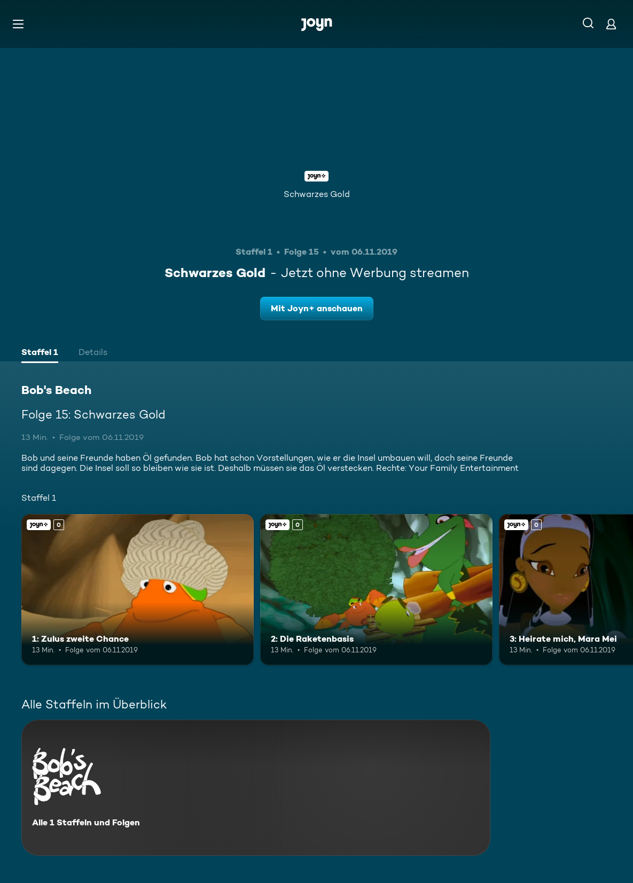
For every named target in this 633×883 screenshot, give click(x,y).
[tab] (39, 353)
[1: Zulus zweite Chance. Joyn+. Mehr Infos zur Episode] (137, 589)
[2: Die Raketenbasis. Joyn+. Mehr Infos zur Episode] (376, 589)
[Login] (611, 23)
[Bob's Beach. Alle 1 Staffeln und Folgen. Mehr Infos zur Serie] (255, 788)
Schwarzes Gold (317, 194)
